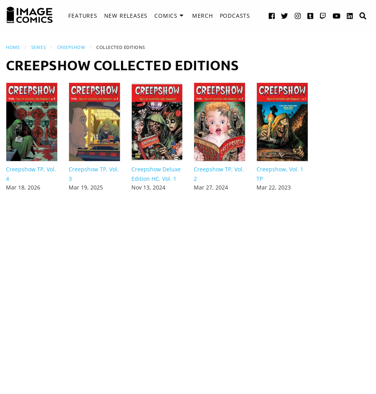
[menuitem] (82, 15)
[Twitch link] (323, 15)
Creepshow (71, 47)
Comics (166, 15)
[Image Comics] (29, 15)
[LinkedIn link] (350, 15)
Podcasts (235, 15)
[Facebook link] (272, 15)
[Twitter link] (284, 15)
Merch (202, 15)
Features (82, 15)
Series (38, 47)
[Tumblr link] (310, 15)
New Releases (126, 15)
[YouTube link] (337, 15)
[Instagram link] (298, 15)
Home (13, 47)
